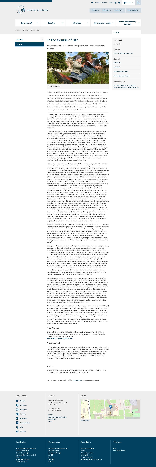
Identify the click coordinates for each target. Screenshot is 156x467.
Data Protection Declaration (57, 417)
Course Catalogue (86, 457)
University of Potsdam (37, 10)
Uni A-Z (111, 2)
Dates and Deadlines (87, 448)
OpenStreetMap (130, 417)
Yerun (50, 459)
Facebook (23, 405)
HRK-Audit (19, 455)
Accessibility (52, 419)
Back (117, 32)
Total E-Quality (20, 462)
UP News (32, 30)
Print (114, 448)
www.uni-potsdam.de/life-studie (61, 339)
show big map (85, 420)
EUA (49, 455)
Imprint (50, 415)
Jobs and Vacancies (87, 453)
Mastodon (23, 418)
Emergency (104, 2)
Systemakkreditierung (23, 459)
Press (50, 421)
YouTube (23, 431)
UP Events (19, 39)
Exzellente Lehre (21, 453)
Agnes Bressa (77, 380)
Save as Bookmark (119, 451)
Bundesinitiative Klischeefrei (25, 448)
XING (21, 427)
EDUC (50, 457)
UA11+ (50, 462)
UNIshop (83, 455)
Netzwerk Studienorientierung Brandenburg (58, 449)
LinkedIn (23, 414)
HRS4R (18, 457)
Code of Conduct (21, 451)
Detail (38, 30)
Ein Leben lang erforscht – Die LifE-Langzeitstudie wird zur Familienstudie (126, 86)
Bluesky (22, 401)
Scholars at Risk (53, 453)
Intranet (97, 2)
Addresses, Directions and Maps (91, 459)
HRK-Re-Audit (30, 455)
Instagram (23, 409)
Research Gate (25, 423)
